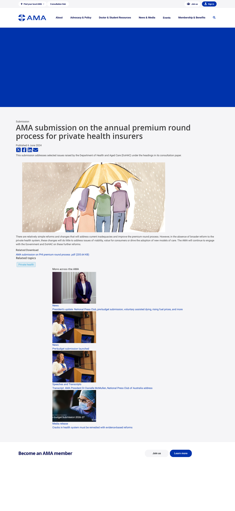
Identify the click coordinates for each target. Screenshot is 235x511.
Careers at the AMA (27, 502)
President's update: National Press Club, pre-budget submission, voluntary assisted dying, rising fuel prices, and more (117, 309)
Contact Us (23, 493)
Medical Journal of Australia (184, 498)
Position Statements (79, 489)
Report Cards (75, 493)
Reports (73, 498)
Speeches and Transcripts (183, 502)
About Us (22, 489)
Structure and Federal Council (32, 498)
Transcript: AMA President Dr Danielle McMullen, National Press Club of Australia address (102, 388)
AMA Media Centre (180, 489)
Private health (26, 264)
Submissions (75, 502)
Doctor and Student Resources (135, 496)
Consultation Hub (77, 507)
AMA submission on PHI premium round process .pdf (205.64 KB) (52, 254)
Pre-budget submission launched (70, 348)
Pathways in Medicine (130, 505)
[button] (32, 4)
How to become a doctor (132, 501)
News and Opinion (180, 493)
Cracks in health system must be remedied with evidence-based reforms (92, 427)
